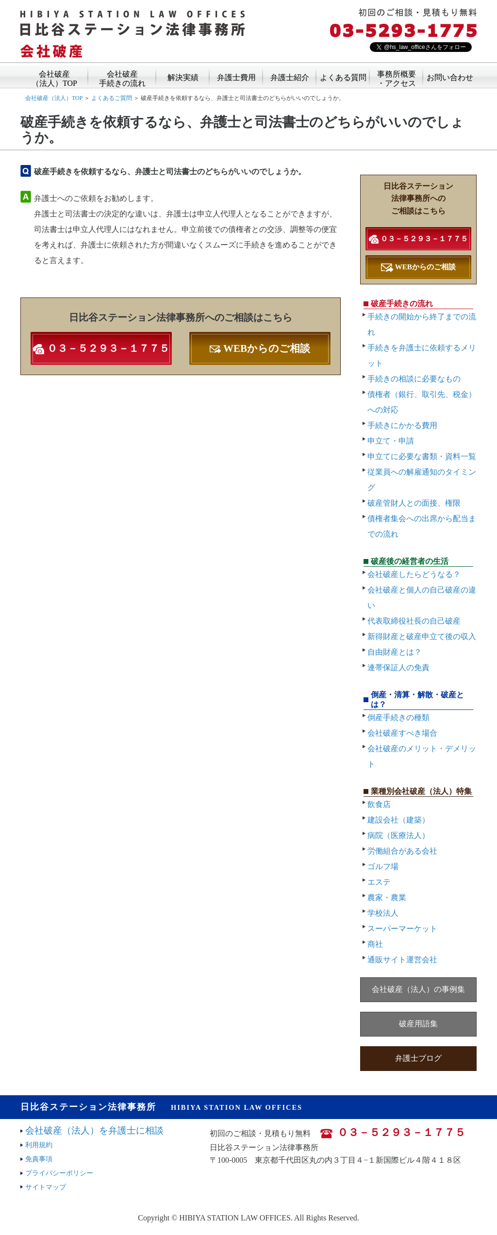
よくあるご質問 (111, 98)
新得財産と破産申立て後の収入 (421, 636)
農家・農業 (386, 897)
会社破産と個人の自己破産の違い (421, 597)
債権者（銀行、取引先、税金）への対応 (421, 402)
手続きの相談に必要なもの (414, 379)
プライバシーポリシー (59, 1173)
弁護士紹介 (289, 76)
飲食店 (379, 804)
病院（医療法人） (398, 835)
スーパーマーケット (402, 928)
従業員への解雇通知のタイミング (421, 480)
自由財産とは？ (394, 652)
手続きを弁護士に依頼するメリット (421, 355)
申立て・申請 (390, 441)
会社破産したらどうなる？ (414, 574)
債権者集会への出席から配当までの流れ (421, 526)
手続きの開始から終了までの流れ (421, 324)
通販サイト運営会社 (402, 959)
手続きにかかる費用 (402, 425)
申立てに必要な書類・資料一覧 (421, 456)
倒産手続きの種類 (398, 717)
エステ (379, 882)
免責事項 (38, 1159)
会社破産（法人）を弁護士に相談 (94, 1130)
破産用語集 (418, 1024)
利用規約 (38, 1145)
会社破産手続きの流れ (122, 75)
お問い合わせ (450, 76)
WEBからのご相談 (260, 348)
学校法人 (382, 913)
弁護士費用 (236, 76)
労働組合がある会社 (402, 851)
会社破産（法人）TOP (54, 75)
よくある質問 (343, 76)
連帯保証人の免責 (398, 667)
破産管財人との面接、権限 (414, 503)
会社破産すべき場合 (402, 733)
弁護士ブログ (418, 1058)
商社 (375, 944)
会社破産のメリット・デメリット (421, 756)
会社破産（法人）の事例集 (418, 989)
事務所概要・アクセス (396, 75)
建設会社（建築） (398, 820)
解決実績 (183, 76)
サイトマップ (45, 1187)
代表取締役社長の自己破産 (414, 621)
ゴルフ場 (382, 866)
